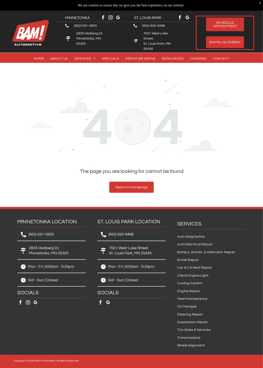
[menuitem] (39, 58)
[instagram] (110, 18)
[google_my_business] (118, 18)
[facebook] (103, 18)
